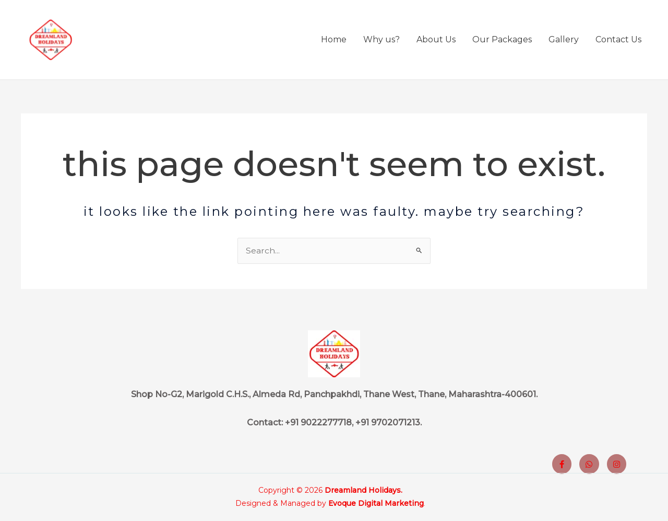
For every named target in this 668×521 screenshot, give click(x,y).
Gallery (563, 41)
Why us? (381, 41)
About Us (436, 41)
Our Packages (502, 41)
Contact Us (618, 41)
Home (334, 41)
